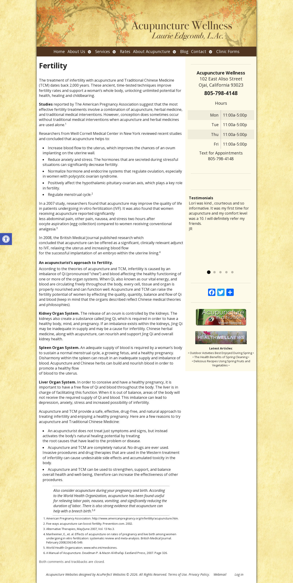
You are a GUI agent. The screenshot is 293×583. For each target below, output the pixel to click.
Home (59, 51)
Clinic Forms (227, 51)
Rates (125, 51)
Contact (198, 51)
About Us (76, 51)
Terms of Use (177, 574)
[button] (6, 239)
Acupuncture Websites (62, 574)
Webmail (220, 574)
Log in (239, 574)
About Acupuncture (151, 51)
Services (102, 51)
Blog (184, 51)
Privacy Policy (199, 574)
